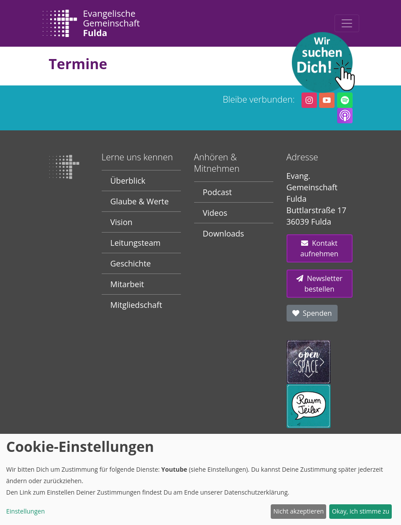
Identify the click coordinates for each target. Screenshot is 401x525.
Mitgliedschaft (136, 304)
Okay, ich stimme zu (361, 511)
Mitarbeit (127, 284)
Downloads (223, 233)
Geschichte (130, 263)
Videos (215, 212)
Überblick (128, 180)
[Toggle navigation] (347, 23)
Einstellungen (25, 511)
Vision (121, 222)
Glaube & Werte (139, 201)
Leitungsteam (135, 242)
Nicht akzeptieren (298, 511)
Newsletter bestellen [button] (319, 284)
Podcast (217, 192)
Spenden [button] (312, 313)
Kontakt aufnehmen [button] (319, 248)
